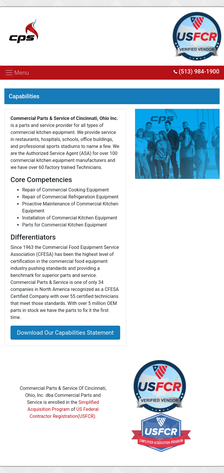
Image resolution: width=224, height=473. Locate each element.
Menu (10, 72)
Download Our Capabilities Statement (65, 332)
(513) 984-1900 (196, 71)
